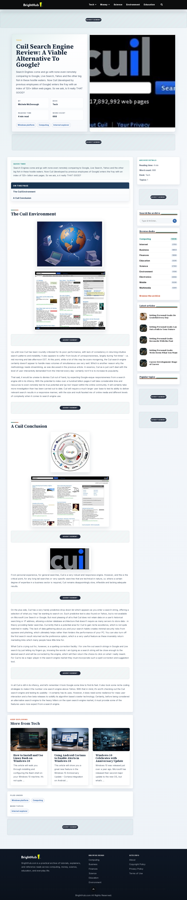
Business (158, 250)
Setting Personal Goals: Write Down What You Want (163, 351)
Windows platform (26, 125)
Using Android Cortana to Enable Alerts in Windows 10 (70, 758)
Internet (158, 244)
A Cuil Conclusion (22, 198)
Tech (19, 40)
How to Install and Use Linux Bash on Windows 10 (28, 758)
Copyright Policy (137, 864)
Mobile (158, 282)
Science (118, 4)
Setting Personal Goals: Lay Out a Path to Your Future (163, 328)
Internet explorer (61, 125)
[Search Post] (175, 221)
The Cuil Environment (24, 191)
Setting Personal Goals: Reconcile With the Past (161, 339)
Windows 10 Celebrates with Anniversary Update (109, 758)
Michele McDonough (28, 104)
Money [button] (105, 4)
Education (149, 4)
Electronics (158, 277)
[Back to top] (93, 889)
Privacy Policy (136, 869)
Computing (44, 125)
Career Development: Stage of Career (163, 363)
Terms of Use (136, 873)
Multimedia (158, 287)
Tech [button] (92, 4)
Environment (133, 4)
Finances (158, 255)
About (132, 860)
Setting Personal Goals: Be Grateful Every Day (162, 316)
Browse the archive (149, 296)
